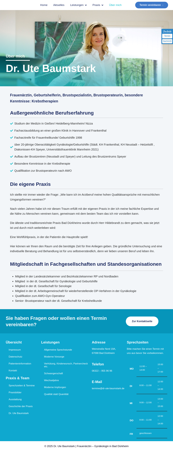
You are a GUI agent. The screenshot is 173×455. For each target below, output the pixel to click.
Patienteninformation (20, 364)
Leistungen (78, 5)
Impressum (15, 350)
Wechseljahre (51, 380)
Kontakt (13, 371)
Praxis (97, 5)
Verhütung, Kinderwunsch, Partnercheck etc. (66, 365)
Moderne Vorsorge (54, 357)
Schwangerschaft (53, 373)
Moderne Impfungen (55, 387)
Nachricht (167, 41)
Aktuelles (58, 4)
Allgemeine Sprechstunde (58, 350)
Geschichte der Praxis (21, 406)
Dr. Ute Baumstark (19, 413)
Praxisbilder (15, 393)
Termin (167, 36)
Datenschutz (15, 357)
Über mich (115, 4)
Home (43, 4)
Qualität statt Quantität (56, 394)
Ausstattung (15, 399)
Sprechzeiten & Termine (22, 386)
